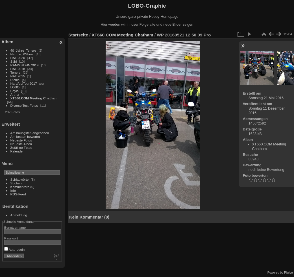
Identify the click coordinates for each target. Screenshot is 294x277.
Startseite (78, 34)
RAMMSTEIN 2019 (24, 65)
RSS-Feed (18, 194)
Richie (15, 80)
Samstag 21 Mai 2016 (266, 98)
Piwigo (288, 272)
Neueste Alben (21, 144)
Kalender (17, 151)
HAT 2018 (17, 69)
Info (13, 190)
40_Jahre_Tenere (23, 50)
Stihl (13, 61)
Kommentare (19, 187)
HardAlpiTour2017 (23, 83)
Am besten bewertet (25, 136)
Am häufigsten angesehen (29, 133)
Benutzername (15, 227)
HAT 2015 (17, 76)
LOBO (15, 87)
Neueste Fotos (21, 140)
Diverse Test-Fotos (24, 105)
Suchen (16, 183)
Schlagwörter (20, 179)
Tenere (15, 72)
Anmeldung (18, 215)
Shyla (14, 91)
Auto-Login (14, 249)
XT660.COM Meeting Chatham (34, 98)
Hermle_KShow (22, 54)
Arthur (14, 94)
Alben (7, 41)
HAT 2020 (17, 58)
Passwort (11, 238)
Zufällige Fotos (21, 147)
